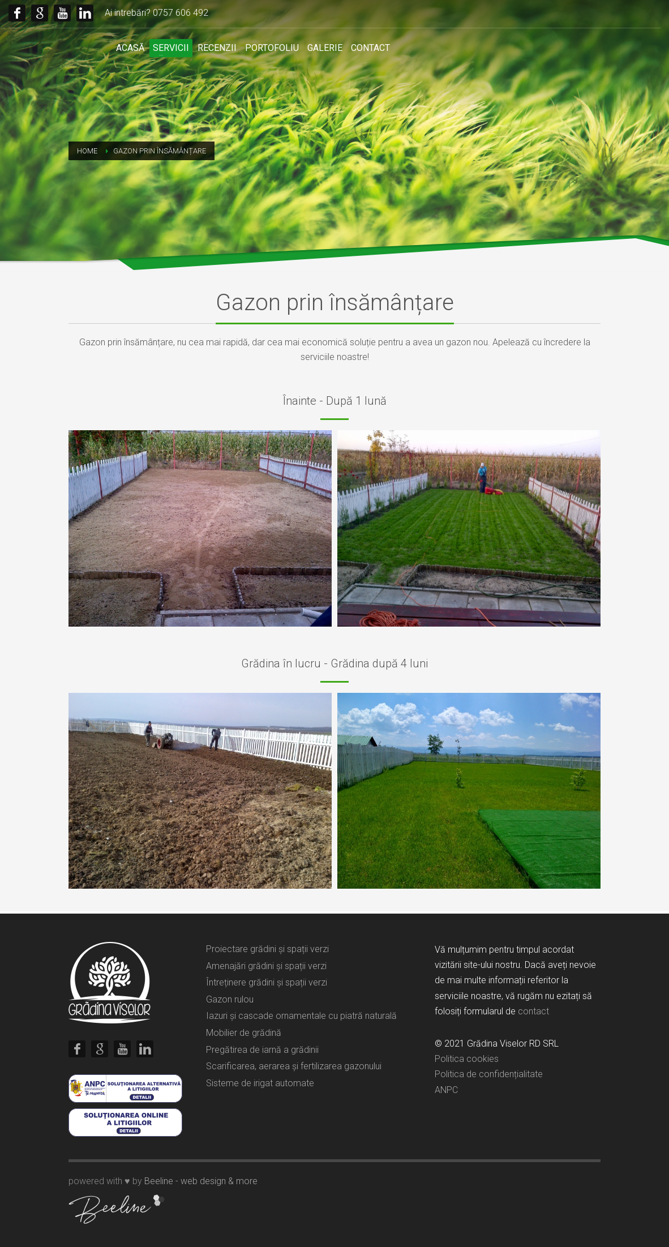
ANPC (446, 1090)
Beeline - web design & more (201, 1181)
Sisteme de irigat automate (260, 1083)
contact (533, 1011)
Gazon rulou (230, 999)
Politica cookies (467, 1058)
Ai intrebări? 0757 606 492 (156, 12)
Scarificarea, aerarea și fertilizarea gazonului (293, 1066)
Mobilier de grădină (243, 1032)
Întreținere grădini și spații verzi (266, 982)
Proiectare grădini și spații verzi (267, 949)
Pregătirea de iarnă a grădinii (262, 1049)
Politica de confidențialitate (489, 1074)
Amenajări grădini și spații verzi (266, 966)
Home (87, 151)
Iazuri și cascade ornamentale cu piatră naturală (301, 1015)
